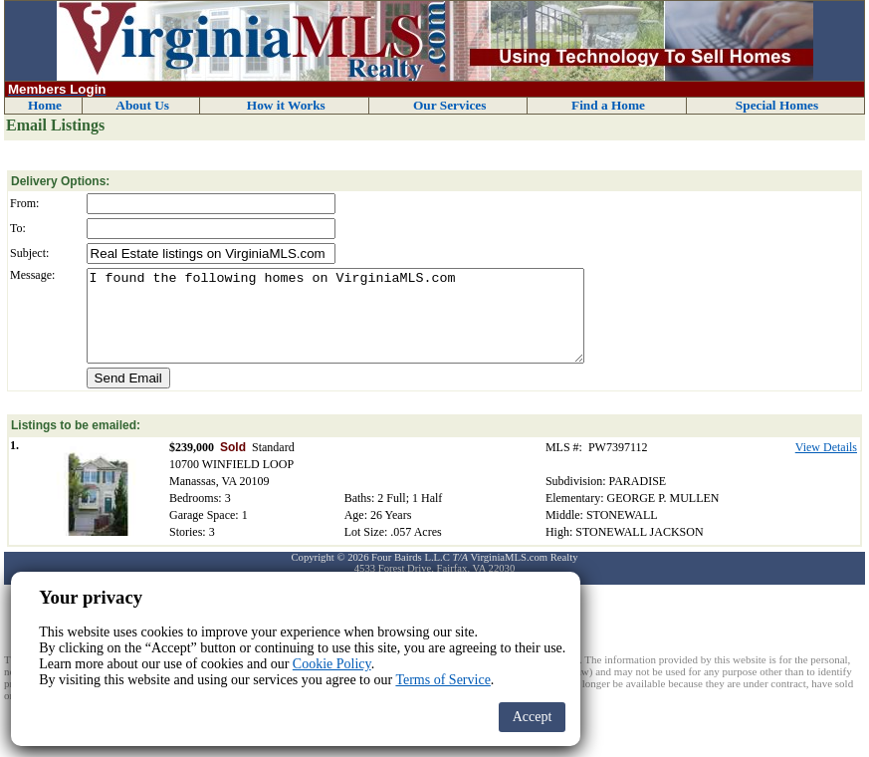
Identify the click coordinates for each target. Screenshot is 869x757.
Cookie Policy (332, 663)
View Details (826, 465)
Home (45, 105)
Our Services (449, 105)
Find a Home (608, 105)
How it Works (286, 105)
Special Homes (777, 105)
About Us (142, 105)
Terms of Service (442, 679)
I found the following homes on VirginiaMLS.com (335, 324)
